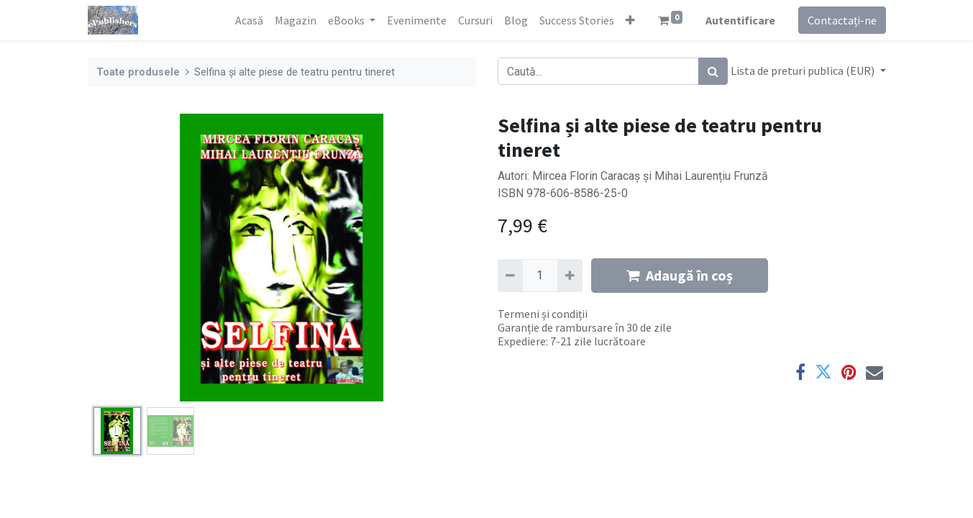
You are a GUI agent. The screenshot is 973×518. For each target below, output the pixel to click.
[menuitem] (249, 20)
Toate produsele (138, 72)
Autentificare (740, 20)
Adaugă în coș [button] (679, 275)
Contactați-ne (842, 20)
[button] (630, 20)
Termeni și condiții (543, 313)
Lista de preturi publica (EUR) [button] (804, 70)
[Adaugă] (570, 275)
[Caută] (713, 71)
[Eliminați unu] (510, 275)
